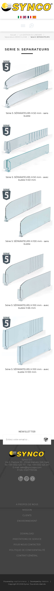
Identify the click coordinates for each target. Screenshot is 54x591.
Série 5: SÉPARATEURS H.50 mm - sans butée (27, 114)
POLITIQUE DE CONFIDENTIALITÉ (27, 550)
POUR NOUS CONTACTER (27, 544)
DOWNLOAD (27, 533)
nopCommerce (20, 581)
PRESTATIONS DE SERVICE (27, 539)
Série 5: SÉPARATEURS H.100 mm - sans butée (27, 242)
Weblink (45, 581)
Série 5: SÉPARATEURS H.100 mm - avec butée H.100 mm (27, 370)
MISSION (27, 510)
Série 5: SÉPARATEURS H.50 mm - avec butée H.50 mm (27, 178)
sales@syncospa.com (30, 467)
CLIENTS (27, 515)
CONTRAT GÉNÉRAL (27, 555)
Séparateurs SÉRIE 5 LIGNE (16, 37)
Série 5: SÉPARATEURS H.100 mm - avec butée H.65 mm (27, 306)
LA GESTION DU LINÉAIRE (31, 35)
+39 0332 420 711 (17, 465)
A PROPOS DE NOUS (27, 504)
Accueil (13, 35)
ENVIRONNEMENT (27, 521)
